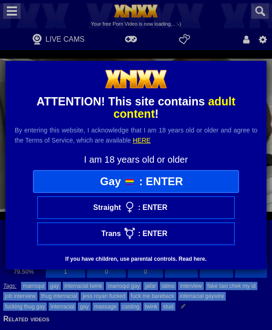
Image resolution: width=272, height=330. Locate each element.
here (142, 140)
